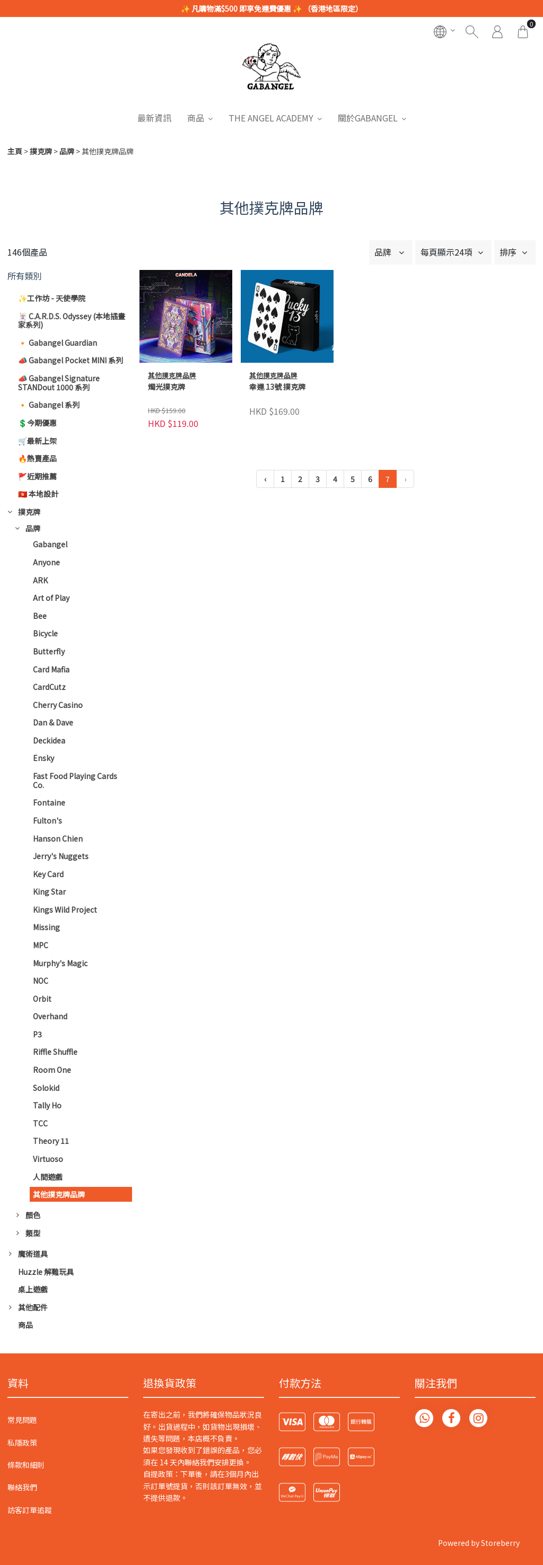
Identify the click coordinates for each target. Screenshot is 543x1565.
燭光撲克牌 (166, 387)
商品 (195, 117)
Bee (40, 615)
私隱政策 (22, 1442)
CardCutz (49, 686)
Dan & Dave (53, 722)
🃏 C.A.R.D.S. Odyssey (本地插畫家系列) (71, 320)
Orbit (42, 998)
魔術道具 (33, 1253)
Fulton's (47, 820)
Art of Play (51, 597)
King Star (49, 891)
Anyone (46, 562)
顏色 (32, 1215)
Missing (46, 927)
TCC (40, 1123)
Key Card (48, 874)
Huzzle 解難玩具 (46, 1271)
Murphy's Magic (60, 963)
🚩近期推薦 (37, 476)
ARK (40, 580)
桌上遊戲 (33, 1289)
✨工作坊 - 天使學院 (51, 298)
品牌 (66, 151)
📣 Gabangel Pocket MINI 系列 (70, 360)
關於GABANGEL (368, 117)
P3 (37, 1034)
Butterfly (49, 651)
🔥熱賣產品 (37, 458)
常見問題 (22, 1419)
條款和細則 (26, 1464)
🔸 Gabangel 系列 (49, 404)
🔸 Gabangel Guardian (57, 342)
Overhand (50, 1016)
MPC (40, 945)
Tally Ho (47, 1105)
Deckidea (49, 740)
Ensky (43, 758)
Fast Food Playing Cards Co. (75, 780)
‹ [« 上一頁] (265, 479)
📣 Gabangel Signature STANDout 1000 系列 (59, 382)
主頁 (14, 151)
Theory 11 (51, 1140)
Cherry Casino (58, 705)
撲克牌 (41, 151)
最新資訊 (154, 117)
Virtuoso (48, 1158)
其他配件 (33, 1307)
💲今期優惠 (37, 422)
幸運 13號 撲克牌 (277, 387)
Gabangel (50, 544)
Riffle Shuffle (55, 1051)
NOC (40, 980)
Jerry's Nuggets (61, 856)
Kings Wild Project (65, 909)
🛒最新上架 (37, 440)
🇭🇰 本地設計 (38, 493)
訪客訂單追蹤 (29, 1510)
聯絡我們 (22, 1487)
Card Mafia (51, 669)
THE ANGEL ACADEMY (271, 117)
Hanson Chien (58, 838)
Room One (52, 1069)
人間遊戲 (48, 1176)
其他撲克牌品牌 (59, 1194)
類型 (32, 1233)
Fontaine (49, 802)
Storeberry (500, 1542)
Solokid (46, 1087)
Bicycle (45, 633)
